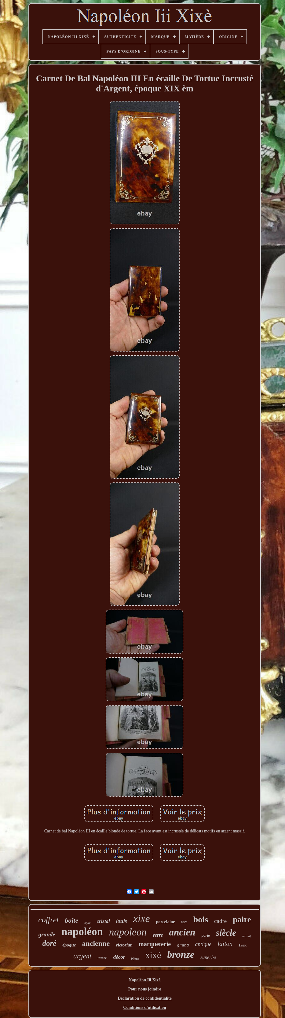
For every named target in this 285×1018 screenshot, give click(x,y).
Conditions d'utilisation (144, 1007)
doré (49, 943)
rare (184, 922)
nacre (102, 957)
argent (82, 956)
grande (46, 934)
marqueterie (155, 944)
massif (246, 936)
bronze (180, 954)
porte (206, 935)
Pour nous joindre (144, 989)
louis (121, 921)
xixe (141, 918)
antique (203, 944)
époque (69, 944)
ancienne (96, 943)
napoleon (128, 932)
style (87, 922)
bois (200, 919)
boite (71, 920)
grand (183, 945)
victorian (124, 944)
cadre (220, 921)
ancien (182, 932)
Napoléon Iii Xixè (144, 980)
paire (242, 919)
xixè (153, 955)
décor (119, 957)
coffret (48, 919)
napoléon (82, 932)
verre (158, 935)
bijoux (135, 958)
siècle (226, 933)
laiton (224, 943)
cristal (103, 921)
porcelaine (165, 922)
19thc (243, 945)
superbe (208, 957)
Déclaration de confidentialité (145, 998)
